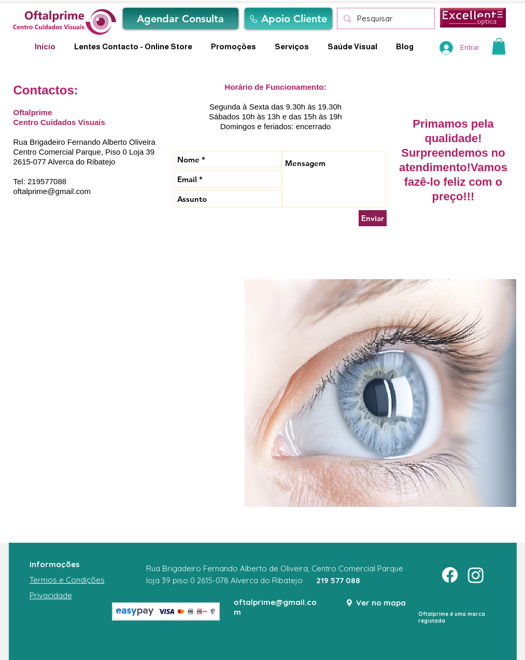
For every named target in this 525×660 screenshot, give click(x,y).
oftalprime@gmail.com (52, 191)
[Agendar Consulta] (180, 18)
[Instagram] (475, 575)
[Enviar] (373, 218)
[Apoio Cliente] (288, 18)
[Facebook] (449, 575)
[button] (499, 46)
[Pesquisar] (385, 18)
